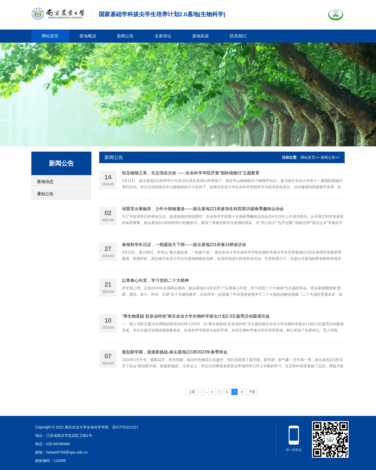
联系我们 (238, 36)
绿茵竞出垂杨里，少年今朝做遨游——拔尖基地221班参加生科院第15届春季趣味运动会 (203, 209)
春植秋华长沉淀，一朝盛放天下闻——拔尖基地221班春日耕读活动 (184, 244)
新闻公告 (125, 36)
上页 (192, 392)
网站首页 (50, 36)
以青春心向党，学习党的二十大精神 (155, 280)
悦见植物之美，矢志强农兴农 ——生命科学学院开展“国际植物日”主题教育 (191, 173)
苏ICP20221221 (125, 427)
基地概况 (87, 36)
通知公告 (45, 194)
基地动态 (45, 181)
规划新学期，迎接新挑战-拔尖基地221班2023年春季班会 (174, 352)
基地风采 (200, 36)
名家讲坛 (163, 36)
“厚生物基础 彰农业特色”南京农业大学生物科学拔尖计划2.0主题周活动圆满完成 (195, 316)
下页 (252, 392)
